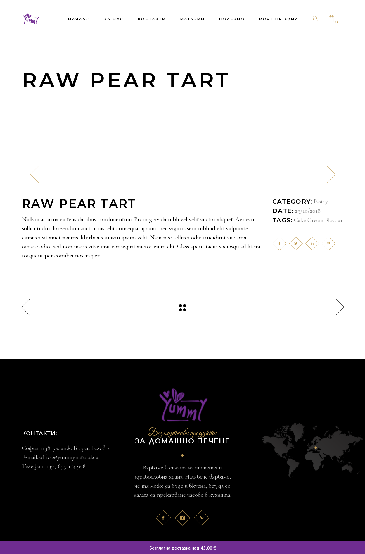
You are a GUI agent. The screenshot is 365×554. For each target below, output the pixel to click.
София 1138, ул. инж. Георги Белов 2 (66, 448)
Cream (315, 220)
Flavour (334, 220)
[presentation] (34, 174)
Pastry (321, 201)
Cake (300, 220)
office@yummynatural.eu (68, 457)
